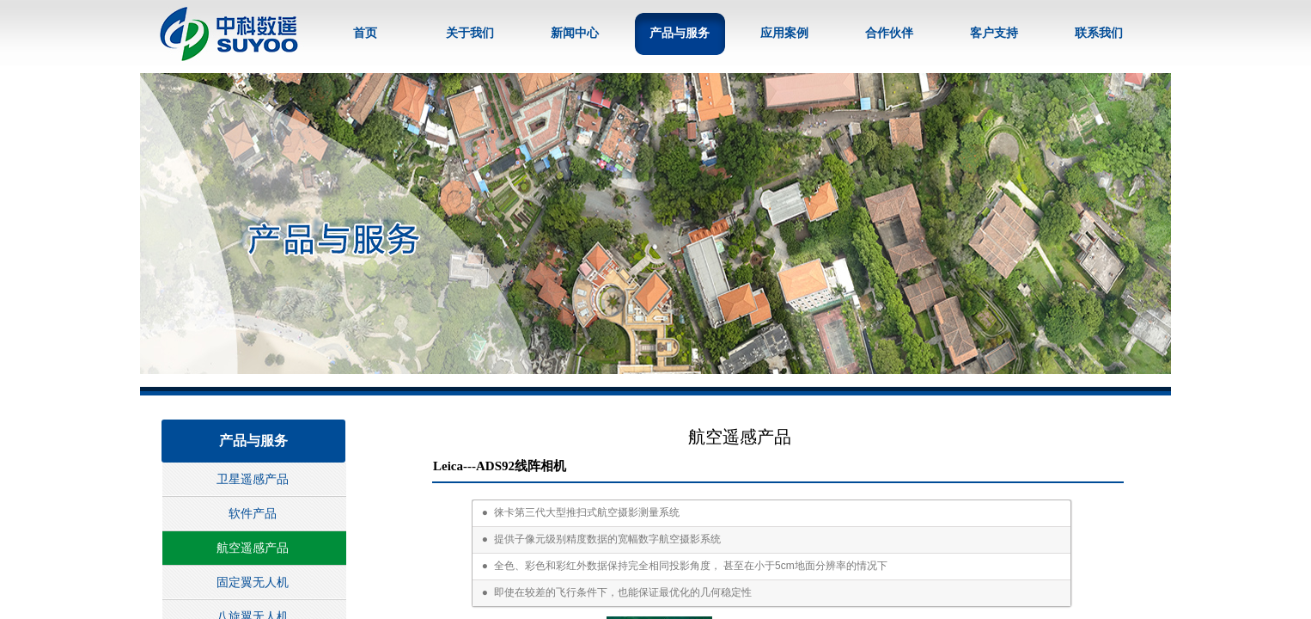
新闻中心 (575, 33)
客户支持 (994, 33)
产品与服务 (679, 33)
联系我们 (1099, 33)
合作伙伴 (889, 33)
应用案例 (784, 33)
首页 (365, 33)
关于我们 (470, 33)
